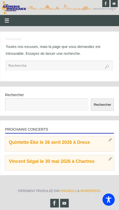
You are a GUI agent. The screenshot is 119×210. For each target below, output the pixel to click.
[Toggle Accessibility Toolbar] (108, 199)
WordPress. (90, 191)
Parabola (69, 191)
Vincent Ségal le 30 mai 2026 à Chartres (52, 161)
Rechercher (14, 95)
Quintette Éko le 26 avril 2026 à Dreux (49, 142)
